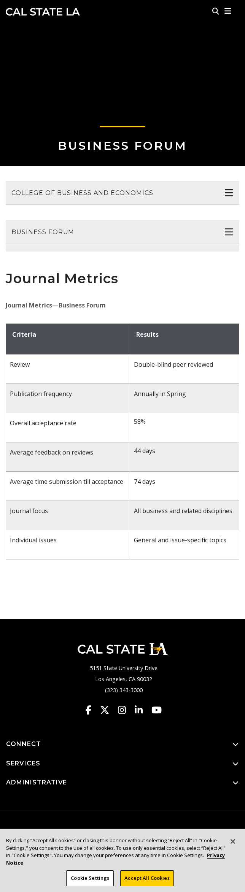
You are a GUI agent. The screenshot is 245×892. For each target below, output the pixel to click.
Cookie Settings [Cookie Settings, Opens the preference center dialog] (90, 881)
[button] (228, 11)
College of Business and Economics (82, 192)
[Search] (215, 11)
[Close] (232, 845)
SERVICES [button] (122, 764)
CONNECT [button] (122, 744)
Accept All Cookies (146, 881)
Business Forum (122, 146)
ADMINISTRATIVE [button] (122, 783)
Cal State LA (43, 12)
